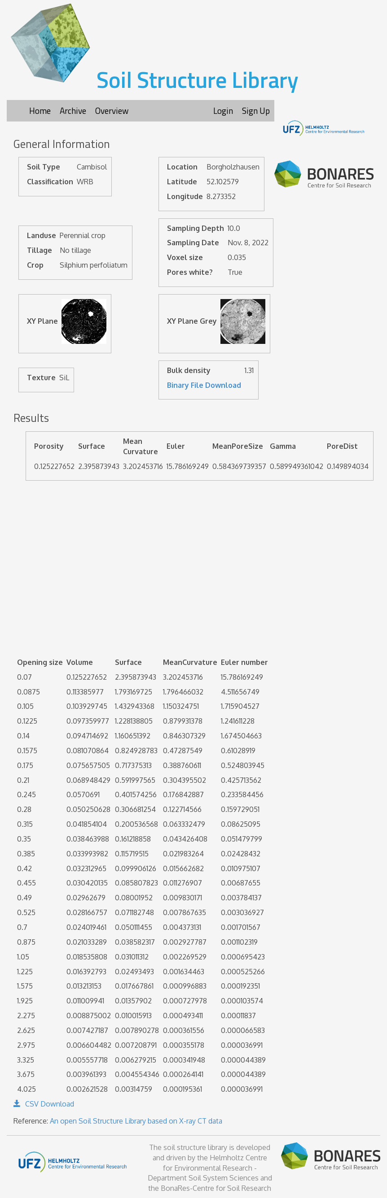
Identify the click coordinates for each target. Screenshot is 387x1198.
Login (223, 110)
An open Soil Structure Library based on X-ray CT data (136, 1120)
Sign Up (256, 110)
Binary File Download (204, 385)
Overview (111, 110)
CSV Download (43, 1103)
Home (40, 110)
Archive (73, 110)
